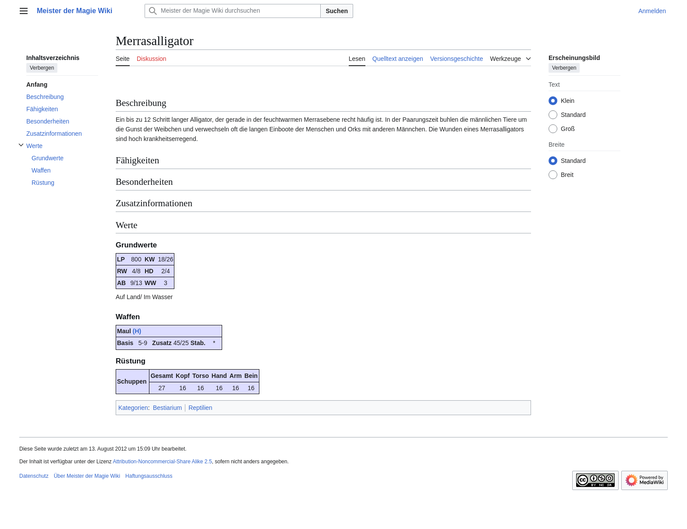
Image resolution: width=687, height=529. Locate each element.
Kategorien (133, 407)
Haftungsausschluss (148, 476)
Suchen (337, 10)
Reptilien (200, 407)
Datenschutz (34, 476)
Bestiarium (167, 407)
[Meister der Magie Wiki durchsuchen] (233, 11)
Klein (567, 100)
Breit (567, 174)
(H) (137, 331)
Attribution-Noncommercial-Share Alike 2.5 (162, 461)
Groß (568, 128)
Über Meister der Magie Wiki (87, 476)
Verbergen (42, 68)
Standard (573, 114)
